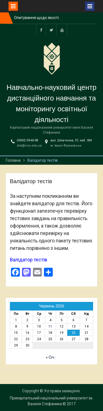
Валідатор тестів (28, 260)
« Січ (50, 357)
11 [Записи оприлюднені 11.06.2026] (50, 326)
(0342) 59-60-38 (27, 140)
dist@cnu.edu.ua (29, 145)
